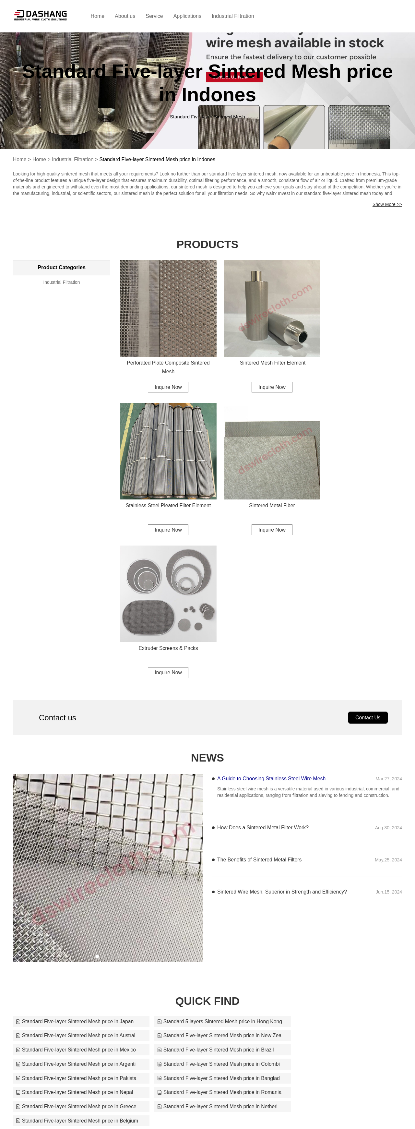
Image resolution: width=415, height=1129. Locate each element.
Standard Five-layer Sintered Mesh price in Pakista (339, 893)
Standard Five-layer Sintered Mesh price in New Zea (76, 879)
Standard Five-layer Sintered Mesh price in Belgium (339, 922)
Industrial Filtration (239, 16)
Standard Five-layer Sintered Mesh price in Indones (160, 159)
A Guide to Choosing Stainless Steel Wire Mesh (272, 622)
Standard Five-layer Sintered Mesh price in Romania (339, 908)
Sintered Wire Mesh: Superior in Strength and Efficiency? (282, 736)
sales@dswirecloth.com (258, 1113)
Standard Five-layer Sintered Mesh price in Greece (76, 922)
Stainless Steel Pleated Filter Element (357, 355)
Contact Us (367, 561)
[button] (97, 800)
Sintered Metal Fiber (164, 491)
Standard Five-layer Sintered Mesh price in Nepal (207, 908)
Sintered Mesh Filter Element (261, 355)
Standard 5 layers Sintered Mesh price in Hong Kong (207, 865)
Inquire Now (164, 379)
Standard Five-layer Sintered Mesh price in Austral (339, 865)
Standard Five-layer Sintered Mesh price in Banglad (76, 908)
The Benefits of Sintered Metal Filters (259, 703)
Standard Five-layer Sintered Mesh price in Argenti (76, 893)
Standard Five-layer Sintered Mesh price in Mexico (207, 879)
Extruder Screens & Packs (261, 491)
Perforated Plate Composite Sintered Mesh (164, 359)
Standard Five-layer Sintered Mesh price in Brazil (338, 879)
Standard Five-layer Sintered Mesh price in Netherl (207, 922)
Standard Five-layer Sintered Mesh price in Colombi (207, 893)
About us (132, 16)
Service (161, 16)
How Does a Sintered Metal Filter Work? (263, 671)
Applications (194, 16)
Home (104, 16)
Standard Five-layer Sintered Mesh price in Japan (76, 865)
